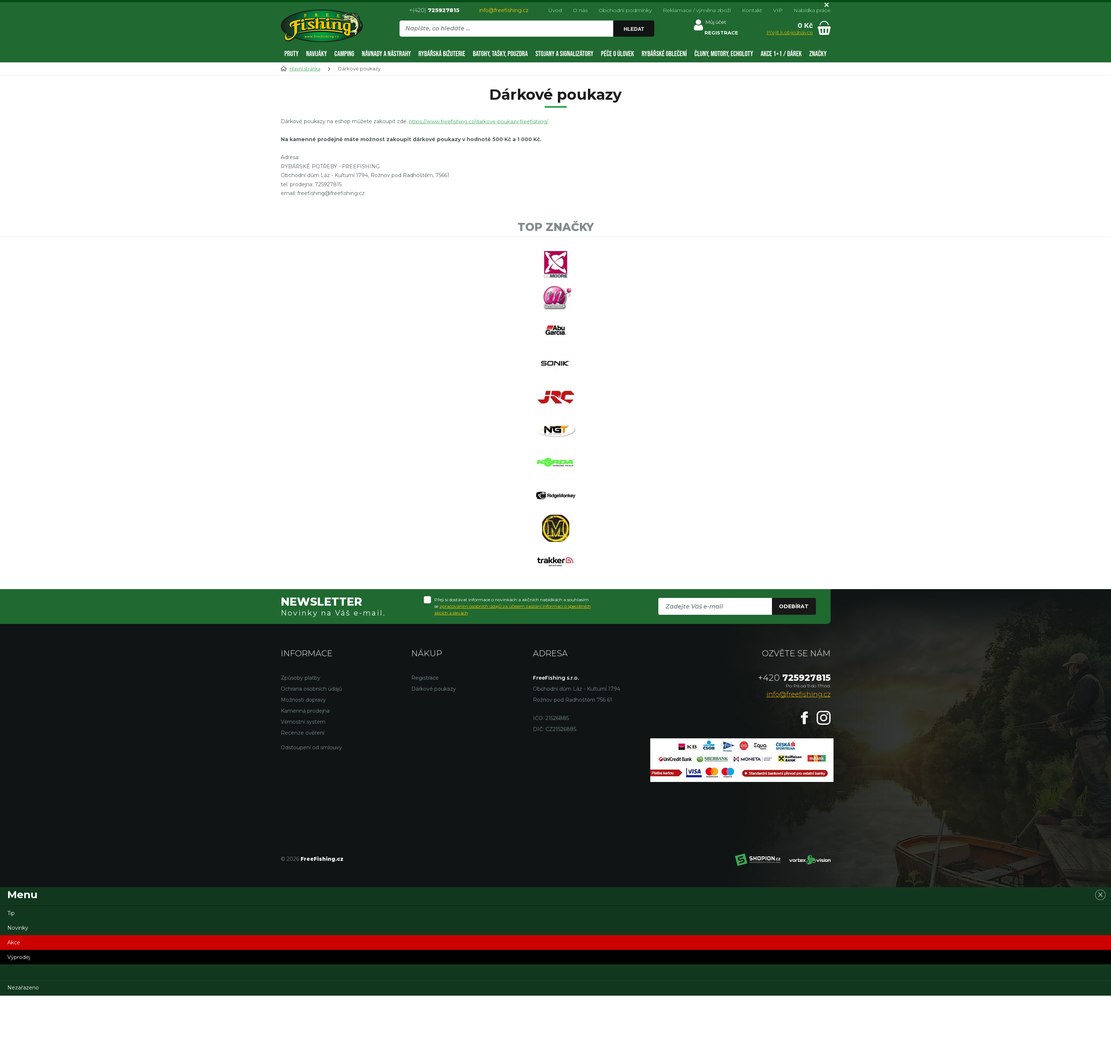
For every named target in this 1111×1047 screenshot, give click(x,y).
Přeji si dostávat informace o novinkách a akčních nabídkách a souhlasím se (512, 658)
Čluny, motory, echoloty (724, 53)
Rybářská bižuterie (442, 53)
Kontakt (752, 10)
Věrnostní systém (303, 773)
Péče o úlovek (617, 53)
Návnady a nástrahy (386, 53)
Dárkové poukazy (433, 740)
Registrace (425, 729)
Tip (11, 964)
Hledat (635, 29)
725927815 (794, 729)
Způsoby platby (300, 729)
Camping (344, 53)
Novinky (17, 979)
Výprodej (18, 1008)
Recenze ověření (302, 784)
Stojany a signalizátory (564, 53)
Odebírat (794, 658)
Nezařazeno (23, 1039)
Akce (13, 994)
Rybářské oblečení (664, 53)
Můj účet (717, 23)
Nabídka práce (812, 10)
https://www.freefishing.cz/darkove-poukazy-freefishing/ (481, 121)
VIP (778, 10)
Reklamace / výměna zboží (697, 10)
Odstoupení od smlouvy (311, 799)
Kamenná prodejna (305, 762)
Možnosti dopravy (303, 751)
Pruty (291, 53)
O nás (580, 10)
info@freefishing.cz (504, 10)
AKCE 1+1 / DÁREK (781, 53)
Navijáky (316, 53)
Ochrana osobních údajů (311, 740)
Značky (818, 53)
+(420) (434, 10)
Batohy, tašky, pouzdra (500, 53)
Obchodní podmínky (625, 10)
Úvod (555, 10)
